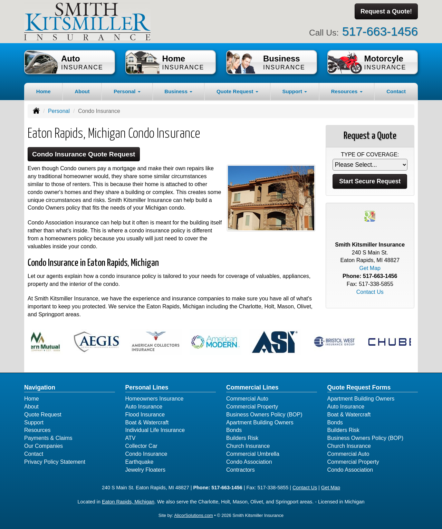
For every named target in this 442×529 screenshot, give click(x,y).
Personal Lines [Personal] (147, 387)
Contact (396, 91)
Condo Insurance (146, 454)
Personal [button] (127, 91)
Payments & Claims (48, 438)
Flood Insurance (145, 414)
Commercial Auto (247, 399)
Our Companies (43, 446)
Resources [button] (347, 91)
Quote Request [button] (237, 91)
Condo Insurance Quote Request (83, 154)
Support (34, 422)
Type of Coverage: (370, 154)
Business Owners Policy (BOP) (264, 414)
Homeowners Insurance (154, 399)
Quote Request (42, 414)
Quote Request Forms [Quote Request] (359, 387)
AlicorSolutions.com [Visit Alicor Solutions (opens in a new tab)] (193, 515)
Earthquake (139, 462)
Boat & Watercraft (147, 422)
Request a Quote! (386, 11)
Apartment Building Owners (260, 422)
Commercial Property (252, 407)
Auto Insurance (144, 407)
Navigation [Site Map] (39, 387)
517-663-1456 (380, 31)
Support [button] (294, 91)
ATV (130, 438)
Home (43, 91)
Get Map (370, 268)
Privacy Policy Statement (54, 462)
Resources (37, 430)
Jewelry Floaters (145, 470)
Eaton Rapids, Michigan (128, 501)
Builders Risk (242, 438)
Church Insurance (248, 446)
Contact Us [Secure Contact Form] (370, 292)
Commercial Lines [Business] (252, 387)
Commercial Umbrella (252, 454)
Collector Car (141, 446)
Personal (59, 111)
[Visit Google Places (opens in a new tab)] (369, 216)
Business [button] (178, 91)
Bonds (234, 430)
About (82, 91)
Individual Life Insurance (155, 430)
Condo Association (249, 462)
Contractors (240, 470)
